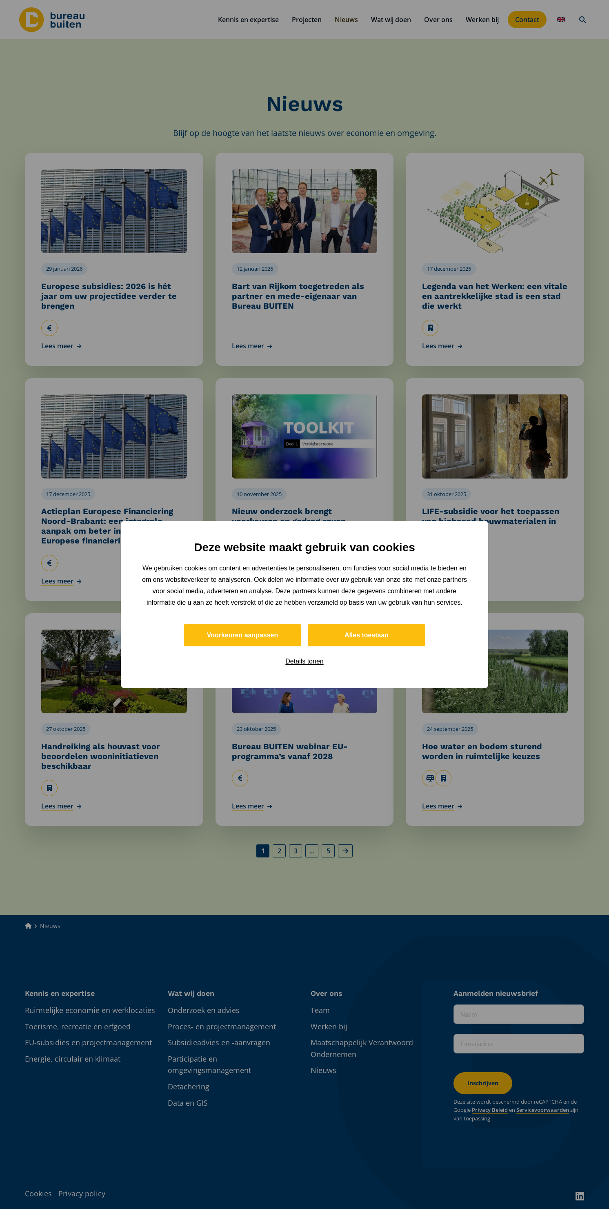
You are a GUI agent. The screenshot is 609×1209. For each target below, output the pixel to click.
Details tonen (304, 661)
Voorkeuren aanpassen (242, 635)
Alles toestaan (367, 635)
